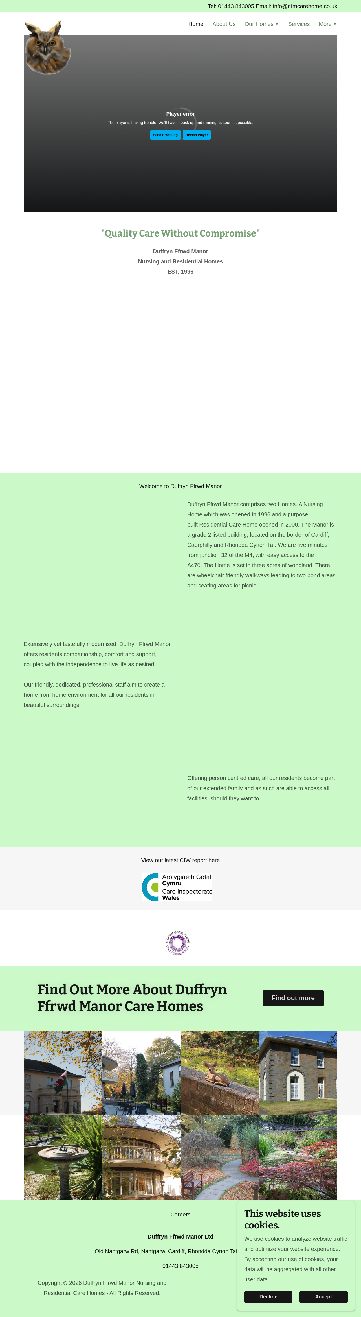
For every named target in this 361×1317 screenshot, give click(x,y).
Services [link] (299, 24)
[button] (262, 25)
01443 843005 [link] (236, 6)
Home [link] (195, 24)
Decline (271, 1296)
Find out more (293, 998)
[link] (48, 23)
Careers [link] (180, 1214)
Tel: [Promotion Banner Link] (213, 6)
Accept (324, 1296)
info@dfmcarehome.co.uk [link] (305, 6)
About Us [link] (223, 24)
